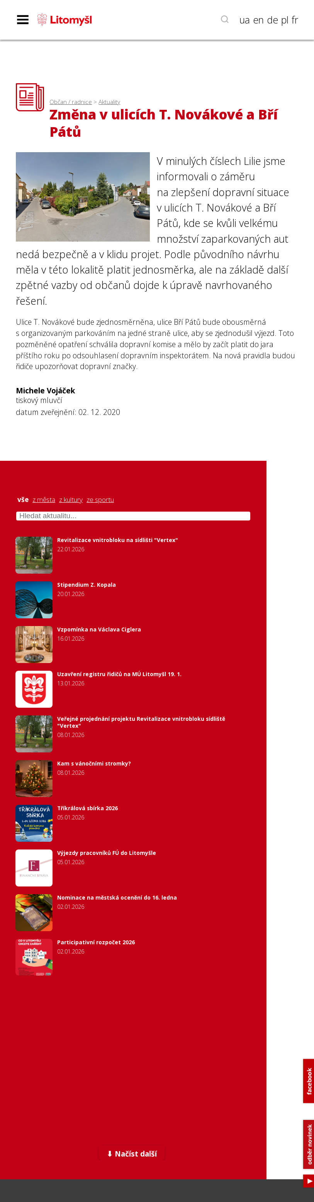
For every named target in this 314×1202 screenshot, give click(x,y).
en (258, 19)
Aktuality (109, 102)
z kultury (71, 499)
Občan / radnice (70, 102)
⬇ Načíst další (132, 1153)
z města (43, 499)
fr (295, 19)
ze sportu (100, 499)
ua (244, 19)
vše (23, 499)
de (272, 19)
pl (285, 19)
